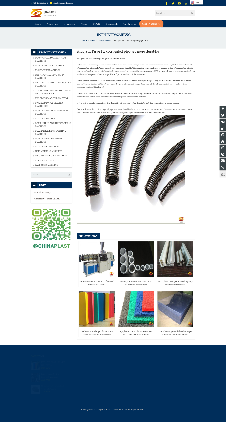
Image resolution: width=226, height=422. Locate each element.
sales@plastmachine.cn (63, 3)
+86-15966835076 (40, 3)
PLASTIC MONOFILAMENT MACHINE (48, 140)
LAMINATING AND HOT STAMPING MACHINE (53, 125)
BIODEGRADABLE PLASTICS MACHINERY (49, 104)
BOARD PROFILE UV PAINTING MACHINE (50, 132)
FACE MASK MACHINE (46, 165)
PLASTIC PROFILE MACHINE (49, 65)
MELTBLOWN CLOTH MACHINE (51, 156)
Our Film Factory (42, 192)
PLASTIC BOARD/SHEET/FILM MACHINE (50, 59)
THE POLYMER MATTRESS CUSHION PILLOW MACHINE (53, 92)
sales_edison (123, 374)
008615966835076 (125, 362)
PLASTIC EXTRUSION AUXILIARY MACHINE (51, 112)
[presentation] (95, 394)
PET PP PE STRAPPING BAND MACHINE (49, 76)
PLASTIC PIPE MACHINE (47, 70)
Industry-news (113, 35)
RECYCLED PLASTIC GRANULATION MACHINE (53, 84)
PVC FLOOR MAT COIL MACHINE (51, 98)
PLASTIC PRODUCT (44, 160)
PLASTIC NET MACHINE (47, 146)
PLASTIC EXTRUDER (45, 118)
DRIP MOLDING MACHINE (48, 151)
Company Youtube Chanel (47, 198)
